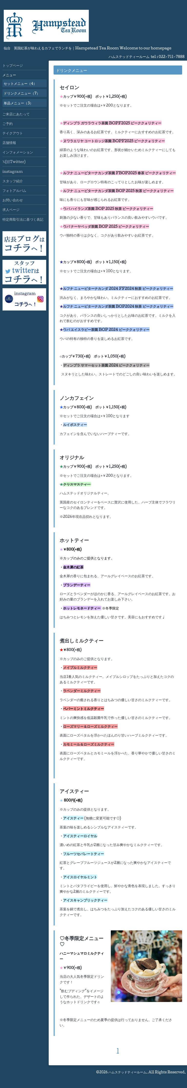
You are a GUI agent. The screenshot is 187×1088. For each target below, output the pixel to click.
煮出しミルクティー (81, 640)
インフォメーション (17, 152)
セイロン (69, 87)
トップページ (12, 65)
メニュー (9, 75)
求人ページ (10, 209)
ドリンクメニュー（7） (22, 93)
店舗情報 (9, 142)
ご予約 (7, 123)
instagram (12, 171)
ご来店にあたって (16, 114)
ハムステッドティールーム (127, 1072)
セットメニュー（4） (20, 83)
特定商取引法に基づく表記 (22, 219)
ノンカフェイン (77, 398)
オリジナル (72, 457)
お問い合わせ (12, 200)
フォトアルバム (14, 190)
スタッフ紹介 (12, 181)
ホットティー (74, 540)
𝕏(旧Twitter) (14, 161)
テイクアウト (12, 133)
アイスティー (74, 791)
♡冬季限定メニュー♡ (81, 941)
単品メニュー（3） (18, 103)
